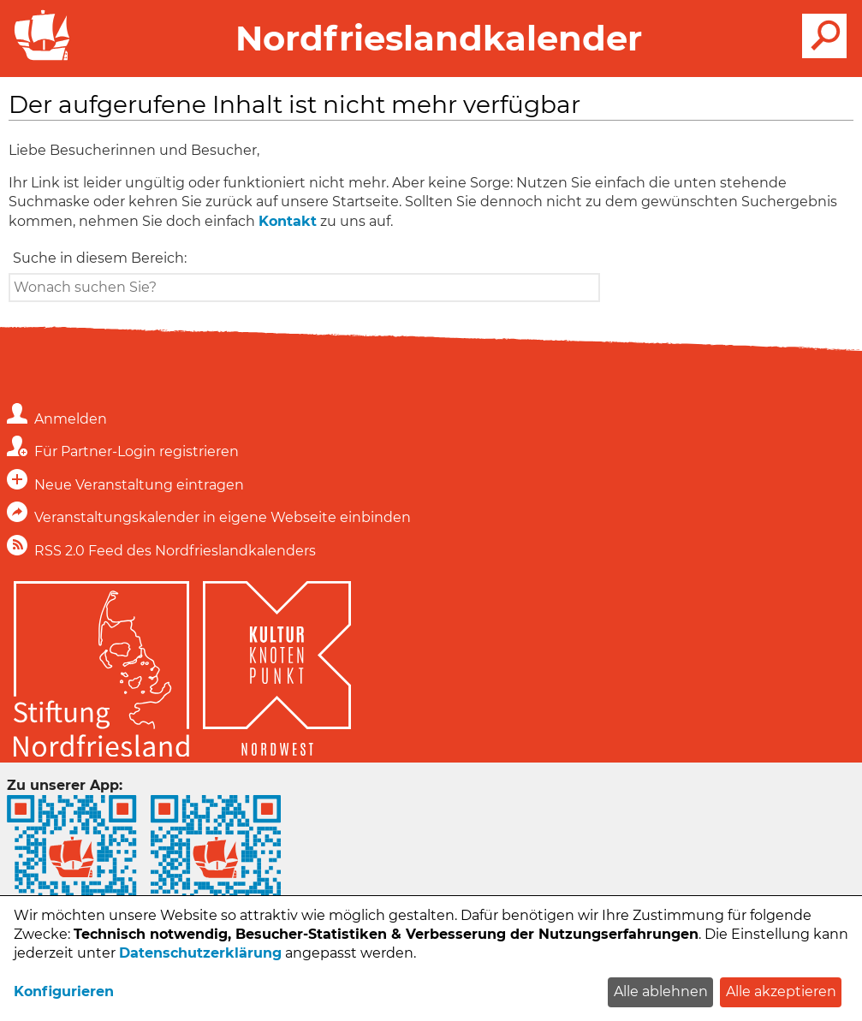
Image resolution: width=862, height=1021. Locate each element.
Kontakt (288, 221)
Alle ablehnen (661, 991)
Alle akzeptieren (781, 991)
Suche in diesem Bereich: (100, 258)
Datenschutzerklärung (200, 953)
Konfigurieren (64, 991)
